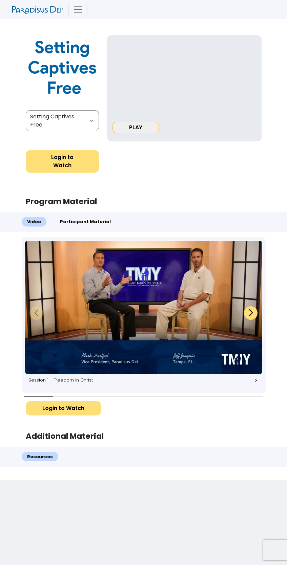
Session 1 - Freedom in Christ (145, 380)
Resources (40, 456)
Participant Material (85, 221)
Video (34, 221)
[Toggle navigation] (77, 9)
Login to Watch (62, 161)
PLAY (135, 127)
